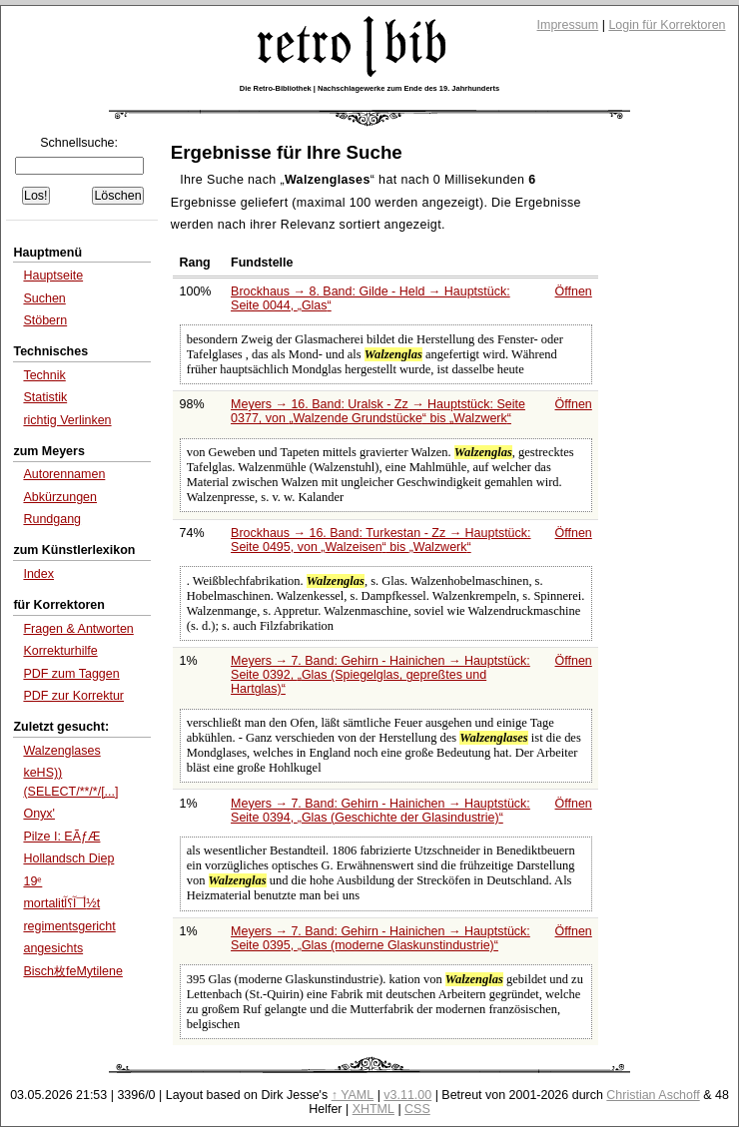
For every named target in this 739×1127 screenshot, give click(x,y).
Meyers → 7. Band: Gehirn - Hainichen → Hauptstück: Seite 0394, (380, 811)
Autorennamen (64, 474)
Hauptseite (53, 275)
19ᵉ (32, 881)
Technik (44, 375)
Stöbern (45, 320)
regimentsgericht (69, 926)
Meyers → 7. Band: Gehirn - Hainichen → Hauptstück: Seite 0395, (380, 938)
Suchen (44, 298)
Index (38, 574)
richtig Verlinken (67, 420)
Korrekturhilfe (60, 651)
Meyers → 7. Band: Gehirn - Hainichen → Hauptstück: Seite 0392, (380, 675)
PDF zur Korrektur (73, 696)
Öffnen (573, 291)
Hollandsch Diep (68, 858)
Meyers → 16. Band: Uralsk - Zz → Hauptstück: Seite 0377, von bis (378, 411)
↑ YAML (353, 1095)
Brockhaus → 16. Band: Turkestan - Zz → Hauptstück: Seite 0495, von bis (380, 540)
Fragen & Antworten (78, 629)
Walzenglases (61, 751)
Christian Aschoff (652, 1095)
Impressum (568, 25)
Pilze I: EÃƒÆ (61, 837)
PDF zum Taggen (71, 674)
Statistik (45, 397)
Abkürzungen (60, 497)
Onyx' (39, 814)
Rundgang (52, 519)
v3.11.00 (407, 1095)
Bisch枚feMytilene (72, 971)
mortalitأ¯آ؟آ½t (61, 903)
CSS (417, 1109)
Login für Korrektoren (666, 25)
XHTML (373, 1109)
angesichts (53, 948)
